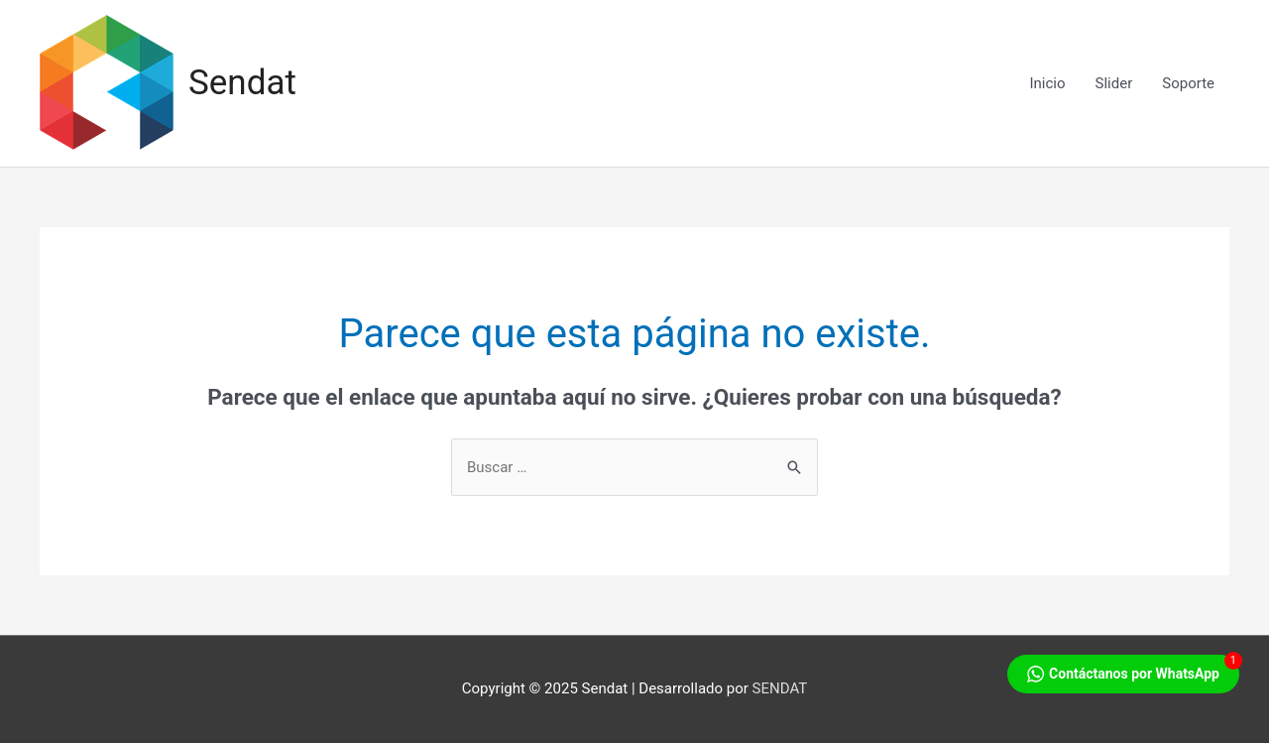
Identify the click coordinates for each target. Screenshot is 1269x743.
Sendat (242, 82)
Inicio (1047, 83)
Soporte (1188, 83)
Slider (1114, 83)
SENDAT (780, 688)
